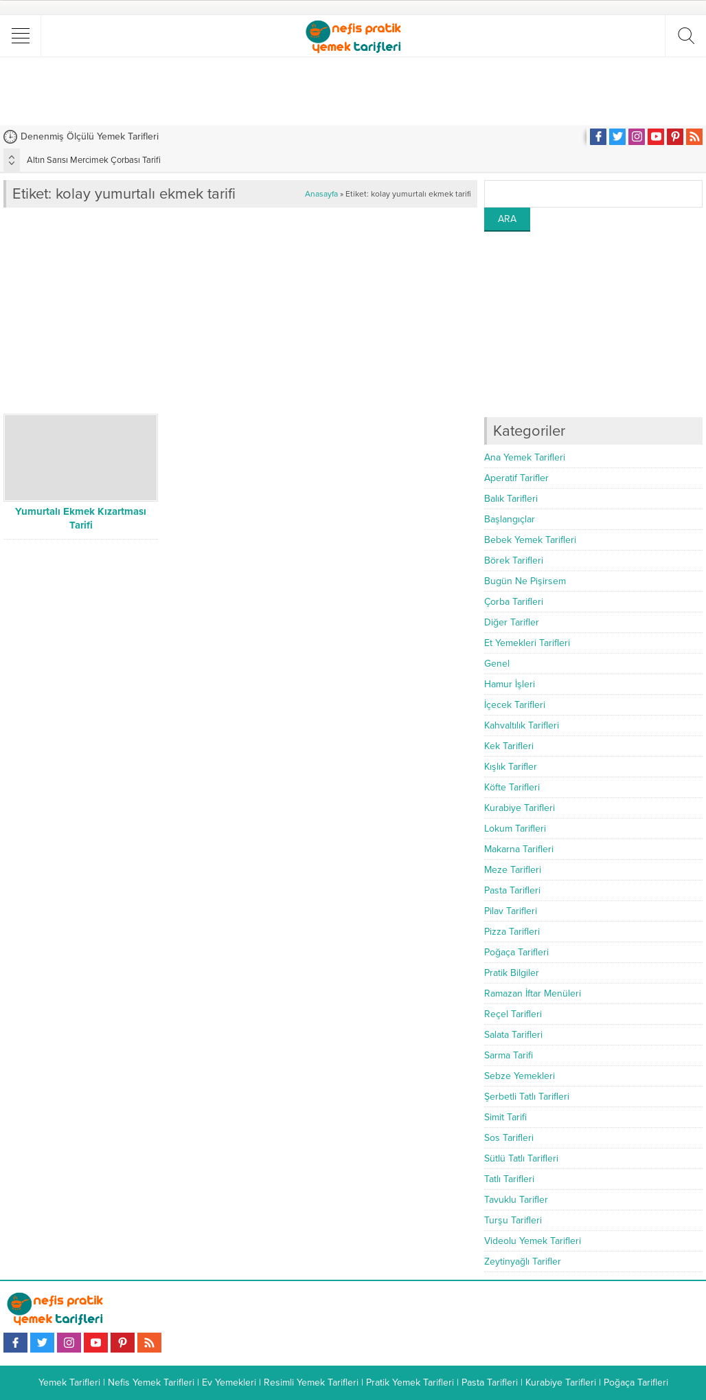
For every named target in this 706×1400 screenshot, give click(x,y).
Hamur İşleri (509, 684)
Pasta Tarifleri (512, 890)
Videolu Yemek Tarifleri (532, 1241)
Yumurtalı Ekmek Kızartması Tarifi (80, 518)
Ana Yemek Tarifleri (524, 457)
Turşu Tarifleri (513, 1220)
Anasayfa (321, 194)
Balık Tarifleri (511, 498)
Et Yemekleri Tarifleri (527, 643)
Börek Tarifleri (513, 560)
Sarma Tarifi (508, 1055)
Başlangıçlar (509, 519)
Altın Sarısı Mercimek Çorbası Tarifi (94, 160)
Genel (497, 663)
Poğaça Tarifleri (516, 952)
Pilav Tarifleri (510, 911)
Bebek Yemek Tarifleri (530, 540)
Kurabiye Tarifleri (519, 808)
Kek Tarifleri (509, 746)
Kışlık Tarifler (510, 767)
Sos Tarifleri (509, 1138)
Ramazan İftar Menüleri (532, 993)
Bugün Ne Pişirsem (525, 581)
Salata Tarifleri (513, 1035)
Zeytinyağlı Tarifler (522, 1261)
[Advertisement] (353, 91)
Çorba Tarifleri (513, 602)
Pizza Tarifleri (512, 931)
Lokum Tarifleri (515, 828)
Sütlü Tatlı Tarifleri (521, 1158)
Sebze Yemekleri (519, 1076)
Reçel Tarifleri (513, 1014)
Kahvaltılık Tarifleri (521, 725)
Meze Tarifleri (512, 870)
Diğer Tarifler (511, 622)
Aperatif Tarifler (516, 478)
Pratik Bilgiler (511, 973)
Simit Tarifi (505, 1117)
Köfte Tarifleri (512, 787)
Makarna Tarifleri (519, 849)
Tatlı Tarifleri (509, 1179)
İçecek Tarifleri (514, 705)
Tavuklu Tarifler (516, 1199)
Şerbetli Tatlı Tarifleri (526, 1096)
